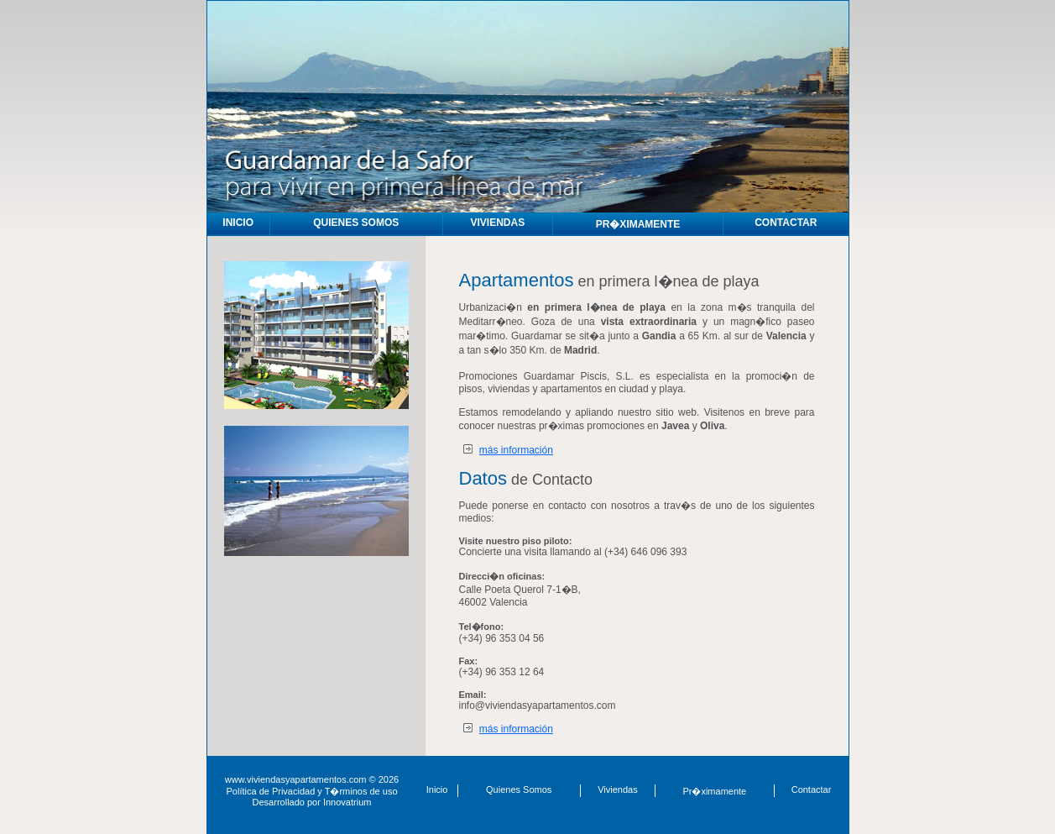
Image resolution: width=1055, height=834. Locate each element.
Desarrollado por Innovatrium (312, 802)
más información (516, 450)
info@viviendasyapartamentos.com (537, 705)
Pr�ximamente (714, 791)
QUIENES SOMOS (356, 222)
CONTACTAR (786, 222)
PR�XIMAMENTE (638, 224)
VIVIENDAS (497, 222)
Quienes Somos (518, 789)
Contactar (811, 789)
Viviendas (618, 789)
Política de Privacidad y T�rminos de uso (312, 791)
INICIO (237, 222)
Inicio (437, 789)
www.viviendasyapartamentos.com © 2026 (312, 779)
